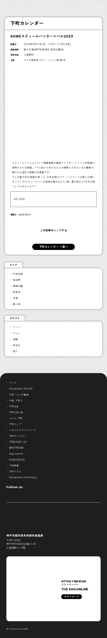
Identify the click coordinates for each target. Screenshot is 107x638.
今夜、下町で (16, 400)
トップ (12, 382)
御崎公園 (18, 286)
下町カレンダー (27, 23)
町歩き (16, 345)
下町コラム (15, 471)
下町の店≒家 (16, 412)
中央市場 (18, 273)
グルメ (16, 333)
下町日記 (14, 406)
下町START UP (18, 441)
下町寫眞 (14, 465)
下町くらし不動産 (19, 394)
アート (16, 327)
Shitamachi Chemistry (23, 477)
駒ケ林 (16, 304)
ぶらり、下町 (16, 418)
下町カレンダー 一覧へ (53, 246)
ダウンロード (71, 596)
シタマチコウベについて (22, 430)
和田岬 (16, 280)
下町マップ (15, 424)
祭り (15, 351)
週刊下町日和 (16, 447)
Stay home (16, 453)
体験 (15, 339)
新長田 (16, 292)
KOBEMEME (17, 459)
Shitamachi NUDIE (21, 388)
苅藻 (15, 298)
